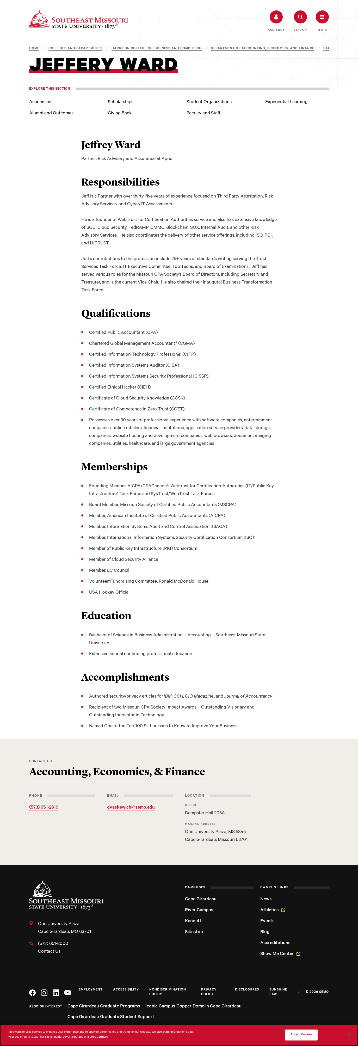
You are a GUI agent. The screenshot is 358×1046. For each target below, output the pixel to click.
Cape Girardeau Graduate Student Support (110, 1017)
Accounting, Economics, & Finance (117, 772)
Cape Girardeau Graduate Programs (103, 1006)
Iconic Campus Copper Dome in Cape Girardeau (193, 1006)
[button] (276, 21)
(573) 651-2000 (53, 944)
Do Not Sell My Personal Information (255, 1035)
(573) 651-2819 (43, 807)
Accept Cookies (301, 1035)
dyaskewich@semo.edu (131, 807)
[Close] (349, 1034)
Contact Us (49, 952)
